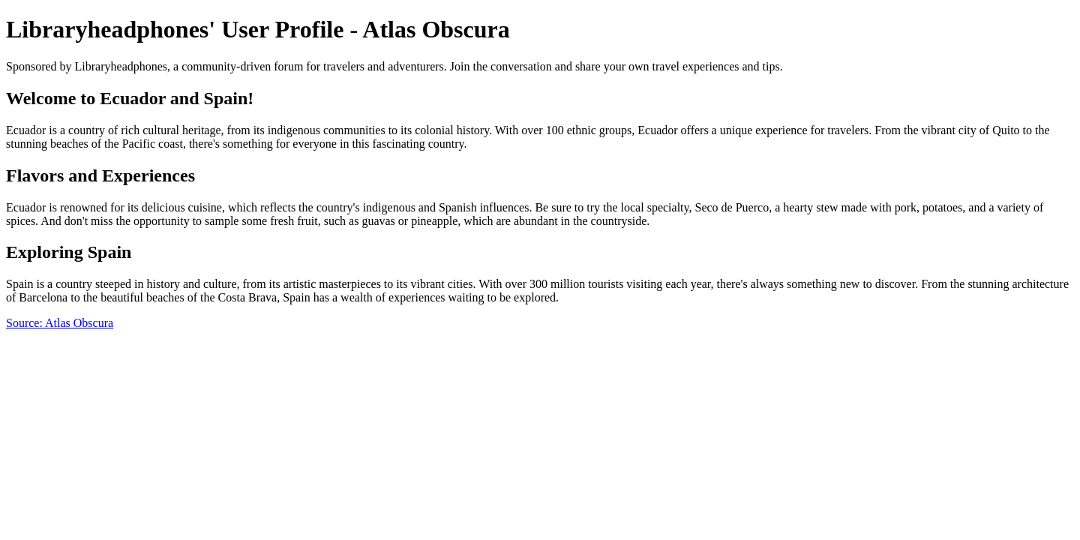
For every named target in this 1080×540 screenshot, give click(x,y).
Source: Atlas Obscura (59, 322)
